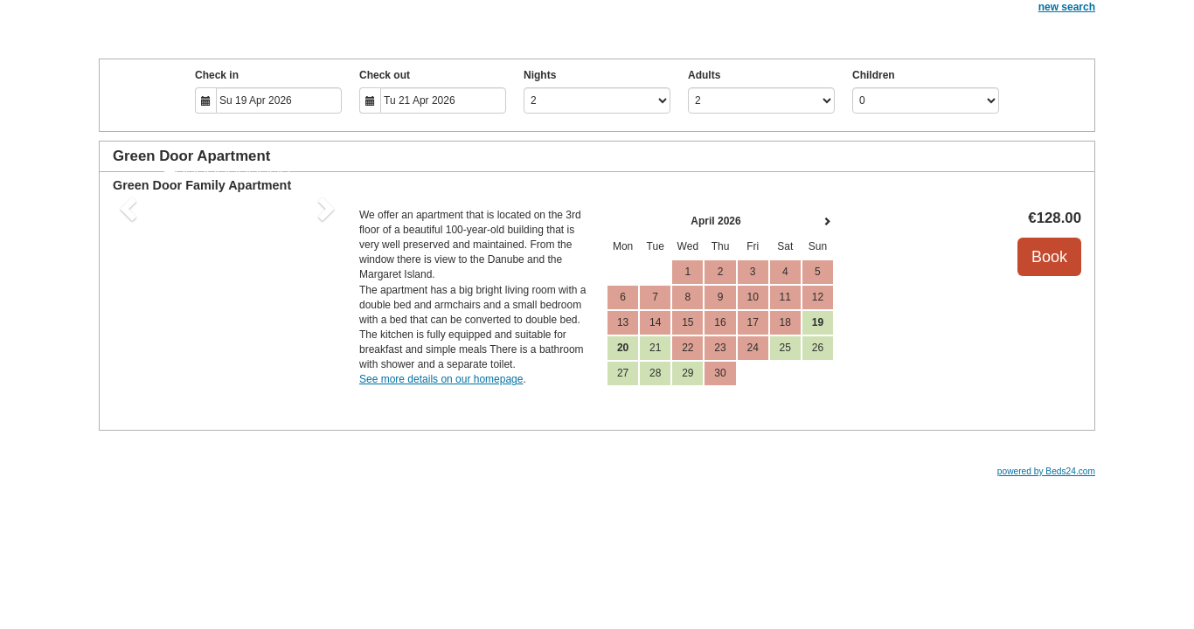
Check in (217, 75)
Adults (704, 75)
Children (873, 75)
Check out (384, 75)
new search (1066, 7)
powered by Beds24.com (1046, 471)
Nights (540, 75)
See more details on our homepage (441, 379)
